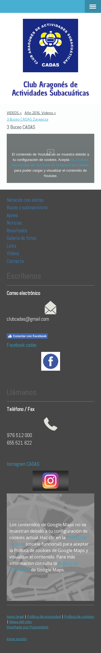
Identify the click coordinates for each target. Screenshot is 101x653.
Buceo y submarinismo (27, 207)
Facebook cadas (22, 345)
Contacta (15, 261)
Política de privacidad (44, 616)
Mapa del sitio (20, 621)
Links (11, 246)
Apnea (12, 215)
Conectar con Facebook (27, 336)
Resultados (17, 230)
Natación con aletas (25, 200)
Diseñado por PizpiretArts (27, 627)
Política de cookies (79, 616)
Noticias (15, 222)
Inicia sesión (17, 638)
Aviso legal (15, 616)
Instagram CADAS (23, 464)
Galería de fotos (21, 238)
